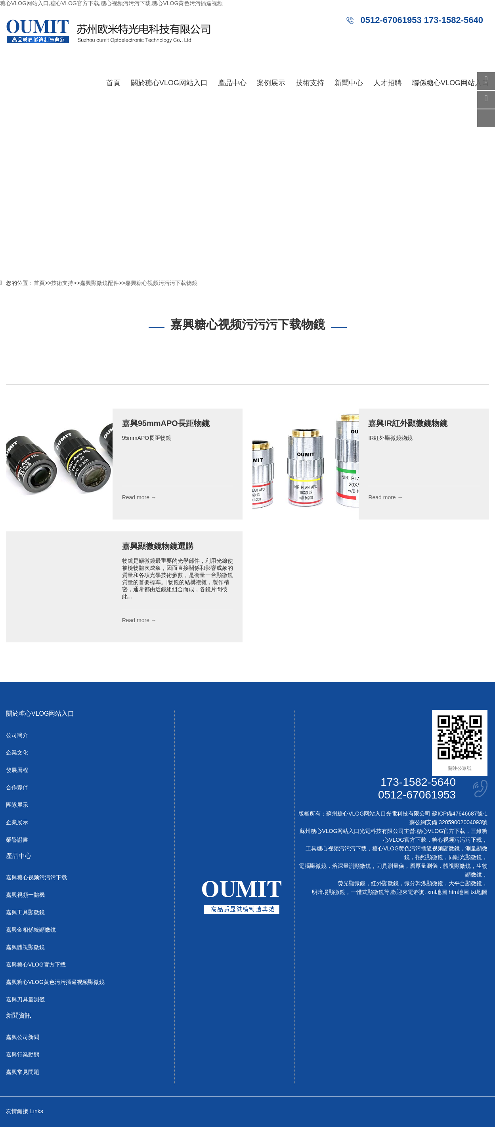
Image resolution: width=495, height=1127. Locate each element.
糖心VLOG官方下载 (441, 831)
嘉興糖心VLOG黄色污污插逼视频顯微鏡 (55, 982)
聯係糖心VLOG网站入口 (450, 83)
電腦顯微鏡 (313, 866)
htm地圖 (459, 892)
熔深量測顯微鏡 (351, 866)
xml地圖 (437, 892)
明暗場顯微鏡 (328, 892)
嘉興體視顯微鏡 (25, 947)
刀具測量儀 (390, 866)
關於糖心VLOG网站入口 (169, 83)
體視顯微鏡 (457, 866)
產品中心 (232, 83)
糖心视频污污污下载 (457, 840)
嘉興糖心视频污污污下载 (36, 877)
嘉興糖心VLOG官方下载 (36, 964)
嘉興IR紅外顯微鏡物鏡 (407, 423)
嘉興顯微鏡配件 (99, 283)
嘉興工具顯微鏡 (25, 912)
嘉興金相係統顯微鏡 (31, 929)
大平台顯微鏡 (465, 883)
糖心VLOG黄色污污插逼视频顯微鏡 (416, 848)
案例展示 (271, 83)
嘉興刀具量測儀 (25, 999)
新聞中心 (348, 83)
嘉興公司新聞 (22, 1037)
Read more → (139, 497)
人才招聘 (387, 83)
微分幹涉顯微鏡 (423, 883)
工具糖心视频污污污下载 (336, 848)
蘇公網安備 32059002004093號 (448, 822)
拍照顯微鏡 (429, 857)
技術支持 (310, 83)
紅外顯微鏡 (385, 883)
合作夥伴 (17, 787)
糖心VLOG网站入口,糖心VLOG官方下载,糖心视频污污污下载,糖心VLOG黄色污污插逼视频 (111, 3)
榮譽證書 (17, 840)
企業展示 (17, 822)
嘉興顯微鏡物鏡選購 (157, 546)
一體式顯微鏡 (367, 892)
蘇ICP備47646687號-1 (459, 813)
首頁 (113, 83)
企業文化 (17, 752)
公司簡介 (17, 735)
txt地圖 (478, 892)
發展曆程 (17, 770)
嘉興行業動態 (22, 1054)
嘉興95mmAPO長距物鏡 (166, 423)
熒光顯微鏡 (351, 883)
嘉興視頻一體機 (25, 895)
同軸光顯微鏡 (465, 857)
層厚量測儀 (424, 866)
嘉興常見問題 (22, 1072)
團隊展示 (17, 805)
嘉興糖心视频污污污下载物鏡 (161, 283)
